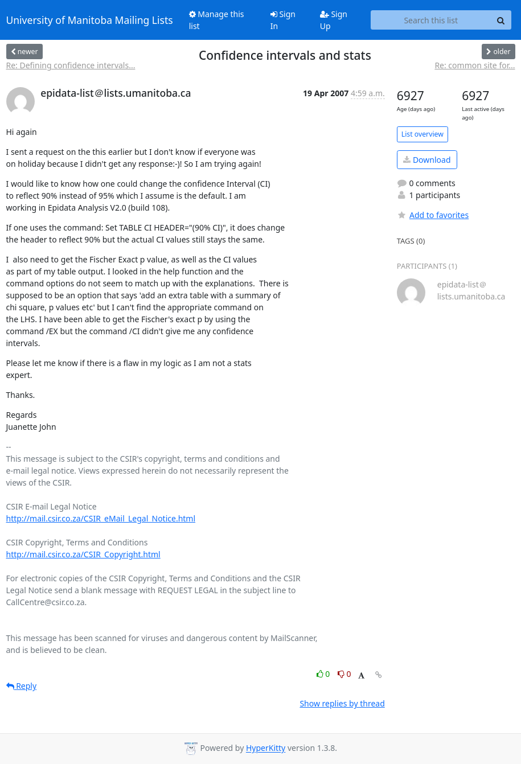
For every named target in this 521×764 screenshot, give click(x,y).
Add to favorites (433, 215)
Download (426, 159)
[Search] (501, 20)
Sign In (283, 20)
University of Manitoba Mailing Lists (89, 20)
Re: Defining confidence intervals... (71, 65)
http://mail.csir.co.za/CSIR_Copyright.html (83, 554)
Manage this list (216, 20)
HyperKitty (265, 748)
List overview (422, 134)
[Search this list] (431, 20)
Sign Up (333, 20)
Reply (21, 685)
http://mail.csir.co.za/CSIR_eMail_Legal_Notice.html (101, 518)
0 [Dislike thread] (344, 673)
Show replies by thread (342, 703)
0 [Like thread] (324, 673)
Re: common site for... (474, 65)
